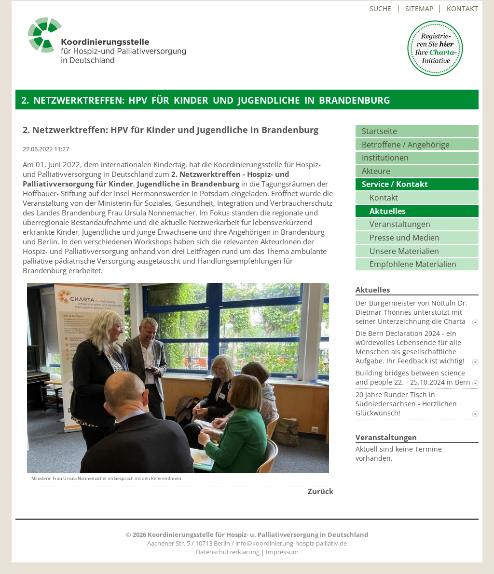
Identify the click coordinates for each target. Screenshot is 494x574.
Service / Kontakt (395, 184)
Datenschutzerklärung (228, 551)
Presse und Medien (404, 237)
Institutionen (385, 157)
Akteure (376, 171)
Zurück (320, 491)
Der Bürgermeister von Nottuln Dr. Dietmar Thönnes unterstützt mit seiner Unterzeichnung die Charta (411, 312)
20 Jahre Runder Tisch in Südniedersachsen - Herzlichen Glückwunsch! (406, 403)
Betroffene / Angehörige (406, 144)
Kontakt (462, 9)
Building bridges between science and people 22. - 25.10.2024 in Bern (413, 377)
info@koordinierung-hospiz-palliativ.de (291, 543)
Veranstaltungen (400, 224)
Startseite (379, 131)
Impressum (282, 551)
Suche (380, 9)
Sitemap (419, 9)
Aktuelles (388, 211)
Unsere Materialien (404, 251)
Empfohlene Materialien (413, 264)
